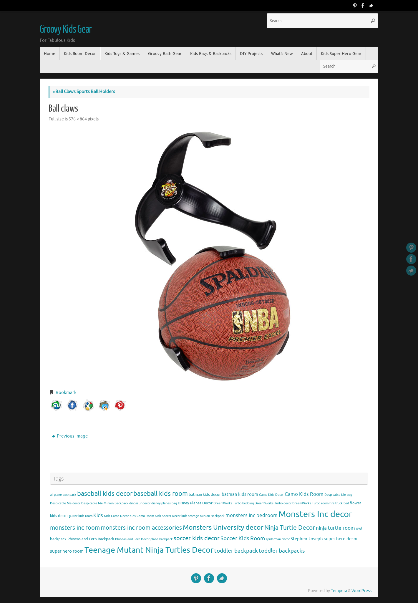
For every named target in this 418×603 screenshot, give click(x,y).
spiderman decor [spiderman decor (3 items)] (278, 539)
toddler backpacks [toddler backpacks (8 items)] (282, 550)
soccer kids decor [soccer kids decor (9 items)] (197, 538)
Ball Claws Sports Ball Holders (83, 92)
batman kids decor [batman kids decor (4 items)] (205, 494)
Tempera (339, 590)
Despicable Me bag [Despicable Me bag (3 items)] (338, 495)
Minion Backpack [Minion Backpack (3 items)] (212, 516)
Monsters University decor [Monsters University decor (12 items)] (223, 527)
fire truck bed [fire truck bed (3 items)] (339, 503)
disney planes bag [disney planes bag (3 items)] (164, 503)
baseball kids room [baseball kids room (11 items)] (160, 493)
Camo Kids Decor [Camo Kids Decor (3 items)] (271, 495)
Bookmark (66, 392)
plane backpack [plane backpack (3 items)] (161, 539)
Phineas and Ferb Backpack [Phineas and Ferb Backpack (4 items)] (90, 538)
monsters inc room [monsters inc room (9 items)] (75, 527)
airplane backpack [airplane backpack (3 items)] (63, 495)
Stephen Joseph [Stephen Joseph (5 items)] (307, 539)
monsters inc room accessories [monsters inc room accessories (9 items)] (141, 527)
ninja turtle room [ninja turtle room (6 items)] (335, 528)
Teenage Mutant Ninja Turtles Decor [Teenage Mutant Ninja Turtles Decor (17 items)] (148, 550)
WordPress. (361, 590)
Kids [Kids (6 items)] (98, 515)
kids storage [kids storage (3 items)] (190, 516)
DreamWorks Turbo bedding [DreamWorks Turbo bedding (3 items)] (233, 503)
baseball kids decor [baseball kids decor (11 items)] (104, 493)
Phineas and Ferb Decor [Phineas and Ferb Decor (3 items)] (132, 539)
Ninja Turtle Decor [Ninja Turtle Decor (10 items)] (289, 528)
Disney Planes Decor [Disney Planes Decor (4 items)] (195, 503)
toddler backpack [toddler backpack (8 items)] (236, 550)
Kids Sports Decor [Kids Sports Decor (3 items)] (167, 516)
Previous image (70, 436)
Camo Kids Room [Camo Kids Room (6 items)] (304, 494)
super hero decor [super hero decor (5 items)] (341, 539)
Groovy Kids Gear (66, 29)
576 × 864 (78, 119)
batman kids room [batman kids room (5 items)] (240, 494)
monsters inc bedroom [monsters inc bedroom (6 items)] (251, 515)
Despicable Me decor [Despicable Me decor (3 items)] (65, 503)
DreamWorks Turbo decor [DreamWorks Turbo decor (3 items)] (273, 503)
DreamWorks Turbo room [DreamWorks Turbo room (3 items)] (310, 503)
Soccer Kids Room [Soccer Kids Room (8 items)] (242, 538)
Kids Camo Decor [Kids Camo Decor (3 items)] (116, 516)
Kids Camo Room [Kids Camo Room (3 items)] (142, 516)
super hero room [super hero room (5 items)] (67, 551)
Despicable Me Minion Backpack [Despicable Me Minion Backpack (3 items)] (104, 503)
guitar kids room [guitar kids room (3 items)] (80, 516)
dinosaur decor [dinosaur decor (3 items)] (139, 503)
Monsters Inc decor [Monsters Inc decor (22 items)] (315, 514)
